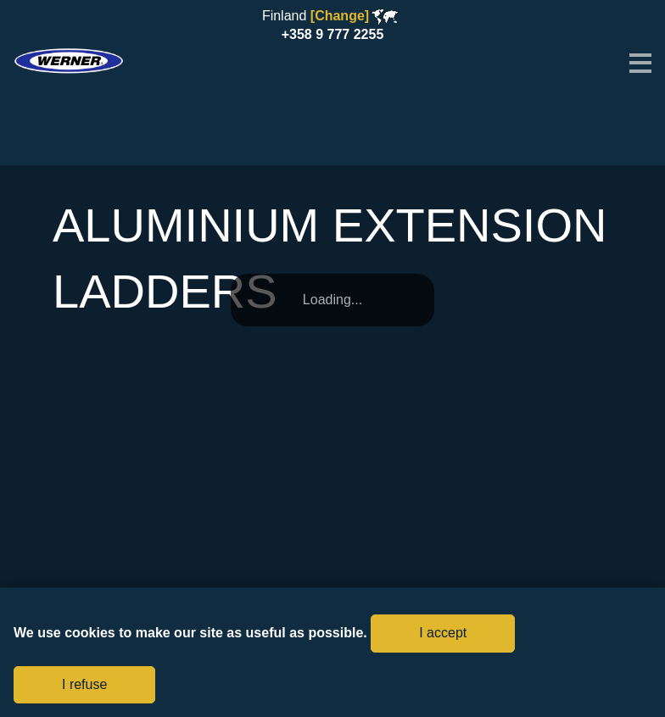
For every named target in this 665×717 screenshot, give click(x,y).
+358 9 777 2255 (333, 34)
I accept (443, 632)
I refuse (84, 684)
